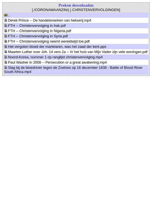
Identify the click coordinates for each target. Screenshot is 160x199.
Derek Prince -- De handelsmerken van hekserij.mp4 (47, 20)
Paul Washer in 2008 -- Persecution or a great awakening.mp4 (55, 62)
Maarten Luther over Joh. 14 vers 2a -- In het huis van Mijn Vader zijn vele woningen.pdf (75, 52)
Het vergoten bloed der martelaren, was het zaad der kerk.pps (55, 46)
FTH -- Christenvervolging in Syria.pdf (36, 36)
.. (7, 15)
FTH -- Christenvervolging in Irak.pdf (35, 25)
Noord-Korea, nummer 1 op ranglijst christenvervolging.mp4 (53, 57)
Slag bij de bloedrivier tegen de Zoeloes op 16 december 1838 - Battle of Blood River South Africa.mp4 (73, 70)
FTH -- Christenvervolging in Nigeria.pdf (37, 31)
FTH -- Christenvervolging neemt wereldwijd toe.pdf (47, 41)
